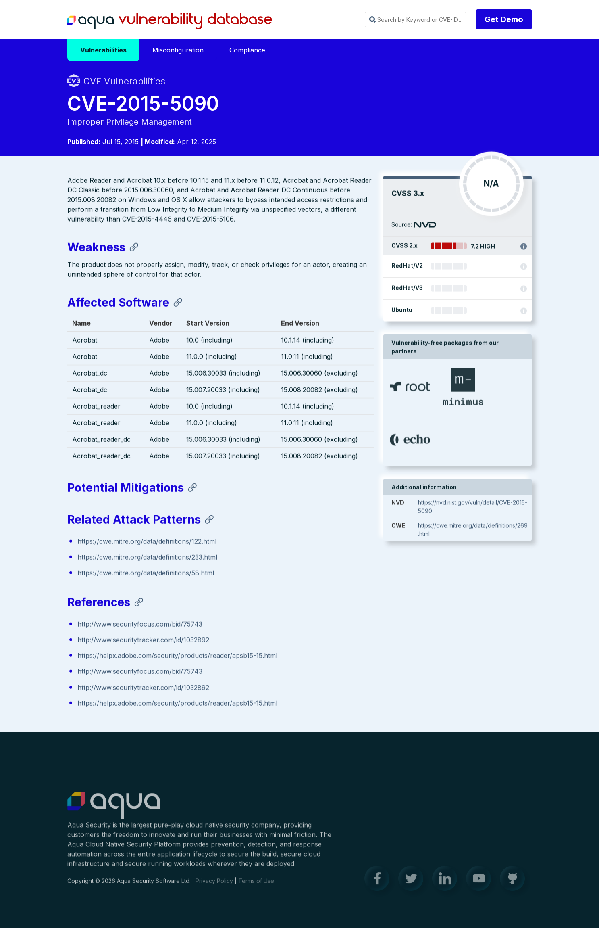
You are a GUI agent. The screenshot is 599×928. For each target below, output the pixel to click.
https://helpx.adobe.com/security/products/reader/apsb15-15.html (177, 656)
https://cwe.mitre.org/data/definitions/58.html (145, 574)
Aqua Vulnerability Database (169, 21)
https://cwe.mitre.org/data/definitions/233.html (147, 558)
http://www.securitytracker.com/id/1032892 (143, 641)
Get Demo (504, 19)
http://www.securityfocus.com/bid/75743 (139, 625)
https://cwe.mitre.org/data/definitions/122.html (146, 542)
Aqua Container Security (113, 810)
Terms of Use (256, 885)
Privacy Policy (214, 885)
